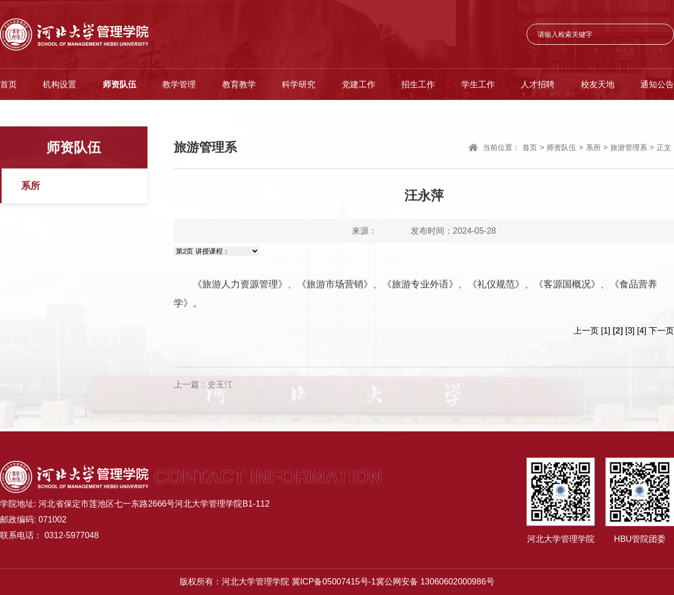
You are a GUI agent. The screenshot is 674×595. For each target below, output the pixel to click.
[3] (630, 330)
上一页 (586, 330)
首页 (8, 84)
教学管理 (179, 84)
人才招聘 (537, 84)
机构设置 (59, 84)
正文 (664, 148)
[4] (642, 330)
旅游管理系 (628, 148)
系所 (30, 186)
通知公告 (657, 84)
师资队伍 (119, 84)
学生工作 (478, 84)
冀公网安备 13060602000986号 (435, 581)
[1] (605, 330)
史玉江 (220, 387)
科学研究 (298, 84)
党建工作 (358, 84)
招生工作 (418, 84)
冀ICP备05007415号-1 (334, 581)
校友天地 (597, 84)
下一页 (661, 330)
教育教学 (239, 84)
